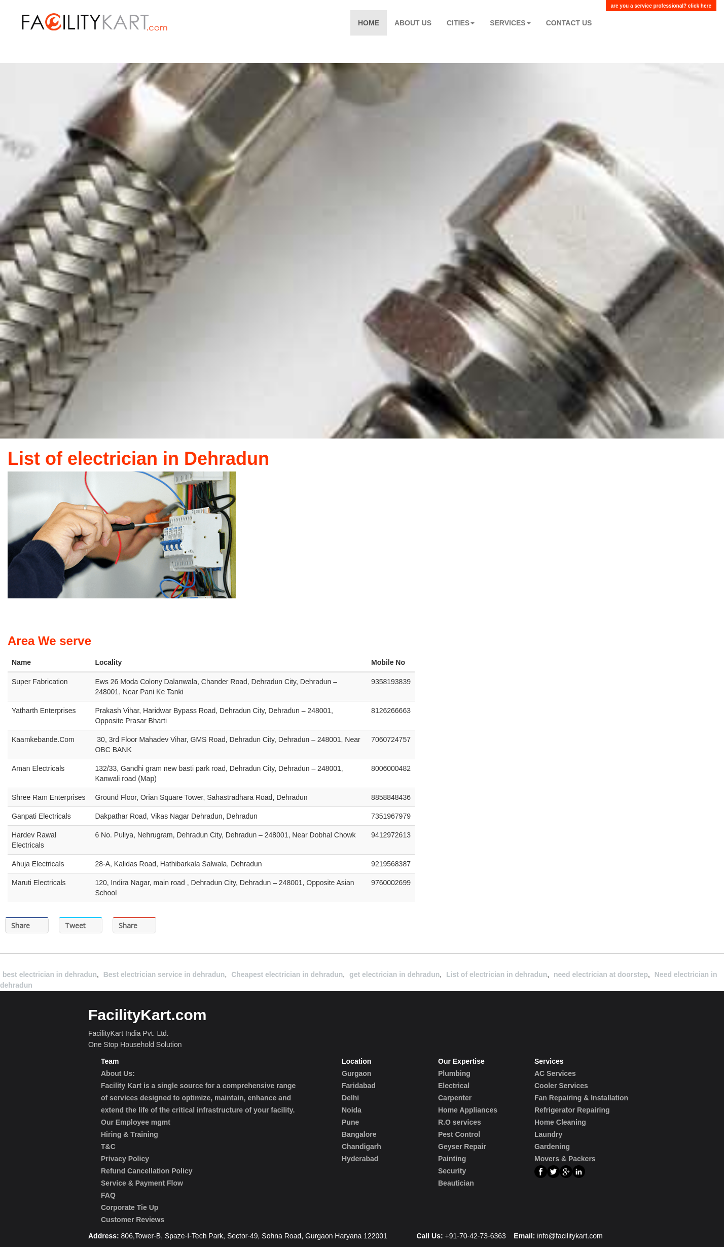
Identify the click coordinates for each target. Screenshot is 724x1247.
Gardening (552, 1146)
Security (452, 1171)
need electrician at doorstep (601, 974)
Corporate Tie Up (129, 1207)
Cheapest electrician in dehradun (287, 974)
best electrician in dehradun (50, 974)
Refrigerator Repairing (572, 1110)
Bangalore (359, 1134)
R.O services (459, 1122)
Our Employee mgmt (135, 1122)
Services (510, 23)
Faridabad (359, 1086)
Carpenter (455, 1098)
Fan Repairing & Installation (581, 1098)
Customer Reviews (132, 1220)
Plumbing (454, 1073)
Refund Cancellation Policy (146, 1171)
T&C (108, 1146)
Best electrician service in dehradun (164, 974)
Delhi (350, 1098)
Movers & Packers (565, 1159)
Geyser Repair (462, 1146)
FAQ (108, 1195)
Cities (461, 23)
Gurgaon (356, 1073)
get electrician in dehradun (394, 974)
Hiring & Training (129, 1134)
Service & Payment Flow (142, 1183)
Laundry (548, 1134)
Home (368, 23)
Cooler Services (561, 1086)
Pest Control (459, 1134)
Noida (351, 1110)
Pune (350, 1122)
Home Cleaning (560, 1122)
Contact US (569, 23)
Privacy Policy (125, 1159)
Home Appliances (467, 1110)
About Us (412, 23)
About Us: (118, 1073)
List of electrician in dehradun (496, 974)
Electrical (453, 1086)
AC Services (555, 1073)
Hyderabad (360, 1159)
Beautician (456, 1183)
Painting (452, 1159)
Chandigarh (361, 1146)
